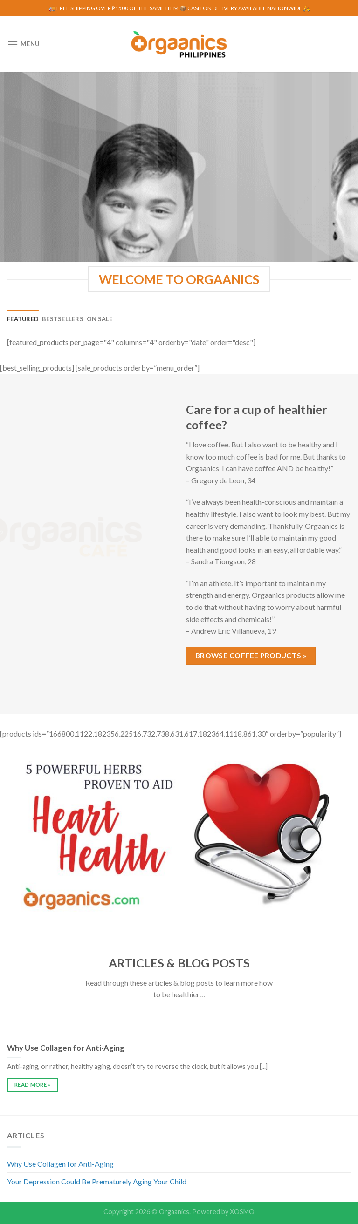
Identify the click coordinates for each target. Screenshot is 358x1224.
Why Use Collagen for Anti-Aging (60, 1163)
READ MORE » (32, 1085)
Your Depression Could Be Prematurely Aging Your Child (96, 1181)
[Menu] (23, 44)
